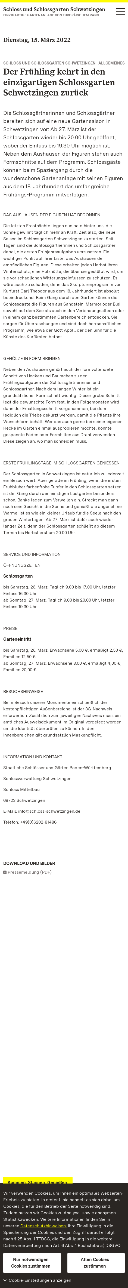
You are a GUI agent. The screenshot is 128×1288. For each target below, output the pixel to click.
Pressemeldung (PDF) (30, 872)
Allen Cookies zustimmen (95, 1263)
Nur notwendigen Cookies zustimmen (31, 1263)
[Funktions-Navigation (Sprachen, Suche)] (120, 12)
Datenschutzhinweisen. (43, 1225)
